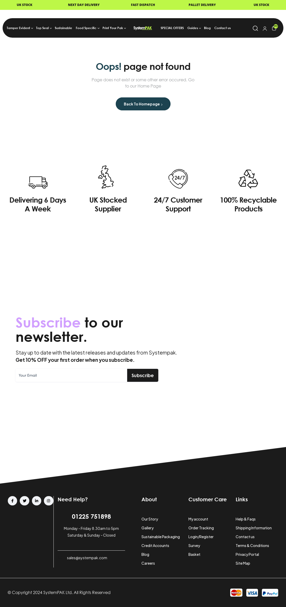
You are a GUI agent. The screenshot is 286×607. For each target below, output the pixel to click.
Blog (145, 554)
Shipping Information (254, 527)
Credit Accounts (155, 545)
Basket (194, 554)
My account (198, 519)
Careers (148, 563)
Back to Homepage (143, 104)
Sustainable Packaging (160, 536)
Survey (194, 545)
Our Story (149, 519)
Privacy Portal (247, 554)
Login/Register (201, 536)
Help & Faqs (246, 519)
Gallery (147, 527)
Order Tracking (201, 527)
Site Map (243, 563)
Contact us (245, 536)
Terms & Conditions (252, 545)
